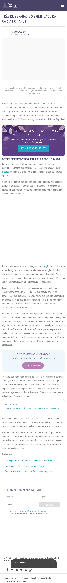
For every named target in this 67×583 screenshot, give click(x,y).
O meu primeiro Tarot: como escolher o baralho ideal (28, 460)
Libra (15, 107)
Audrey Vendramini (21, 32)
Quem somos (8, 578)
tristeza (5, 171)
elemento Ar (35, 103)
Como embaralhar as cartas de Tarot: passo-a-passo (28, 471)
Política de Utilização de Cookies (16, 581)
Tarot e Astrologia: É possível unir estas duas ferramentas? (33, 408)
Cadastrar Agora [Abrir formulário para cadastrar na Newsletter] (33, 365)
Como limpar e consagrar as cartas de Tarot (24, 466)
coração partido (49, 266)
